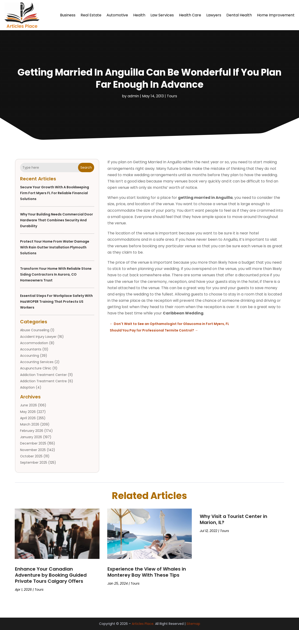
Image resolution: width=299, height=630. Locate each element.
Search (86, 167)
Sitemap (193, 623)
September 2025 (33, 462)
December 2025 (33, 443)
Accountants (30, 349)
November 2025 (33, 450)
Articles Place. (143, 623)
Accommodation (34, 343)
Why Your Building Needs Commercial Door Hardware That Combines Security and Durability (56, 220)
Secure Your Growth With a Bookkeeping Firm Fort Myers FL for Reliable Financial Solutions (54, 193)
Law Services (162, 15)
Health (139, 15)
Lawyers (213, 15)
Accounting (29, 355)
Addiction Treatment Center (43, 374)
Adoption (27, 387)
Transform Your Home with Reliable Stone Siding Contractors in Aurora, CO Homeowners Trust (56, 274)
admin (133, 96)
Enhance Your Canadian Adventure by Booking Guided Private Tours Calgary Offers (51, 575)
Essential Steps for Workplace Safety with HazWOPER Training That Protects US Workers (56, 301)
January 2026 (31, 437)
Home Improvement (276, 15)
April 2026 (28, 418)
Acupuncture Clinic (35, 368)
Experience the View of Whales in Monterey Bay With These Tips (146, 572)
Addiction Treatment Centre (43, 381)
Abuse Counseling (34, 330)
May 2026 (28, 411)
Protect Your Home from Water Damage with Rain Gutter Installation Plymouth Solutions (54, 247)
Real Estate (91, 15)
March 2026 (29, 424)
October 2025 (31, 456)
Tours (172, 96)
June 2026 (28, 405)
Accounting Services (36, 362)
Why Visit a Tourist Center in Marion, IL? (233, 519)
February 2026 (31, 430)
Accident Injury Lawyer (38, 336)
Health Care (190, 15)
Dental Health (239, 15)
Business (67, 15)
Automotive (117, 15)
